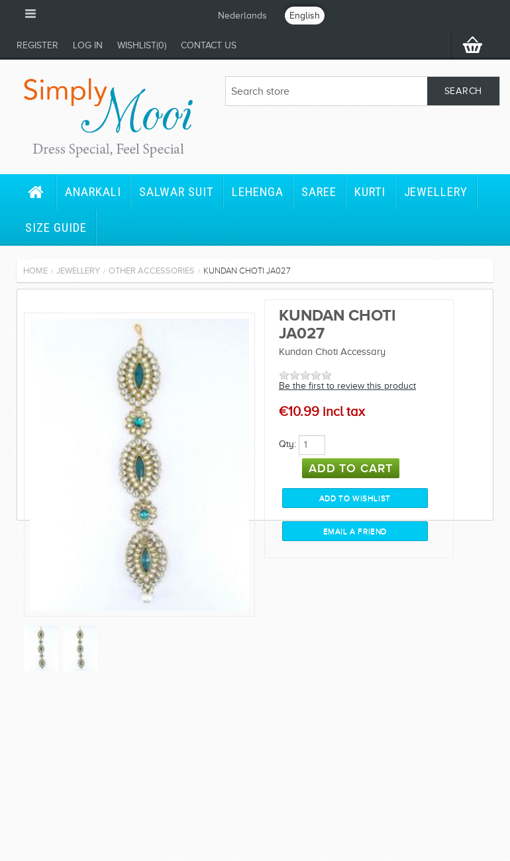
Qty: (287, 444)
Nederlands (242, 16)
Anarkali (93, 191)
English (304, 16)
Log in (88, 45)
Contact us (208, 45)
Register (37, 45)
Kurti (370, 191)
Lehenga (257, 191)
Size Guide (56, 227)
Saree (318, 191)
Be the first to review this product (347, 386)
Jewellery (436, 191)
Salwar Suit (176, 191)
